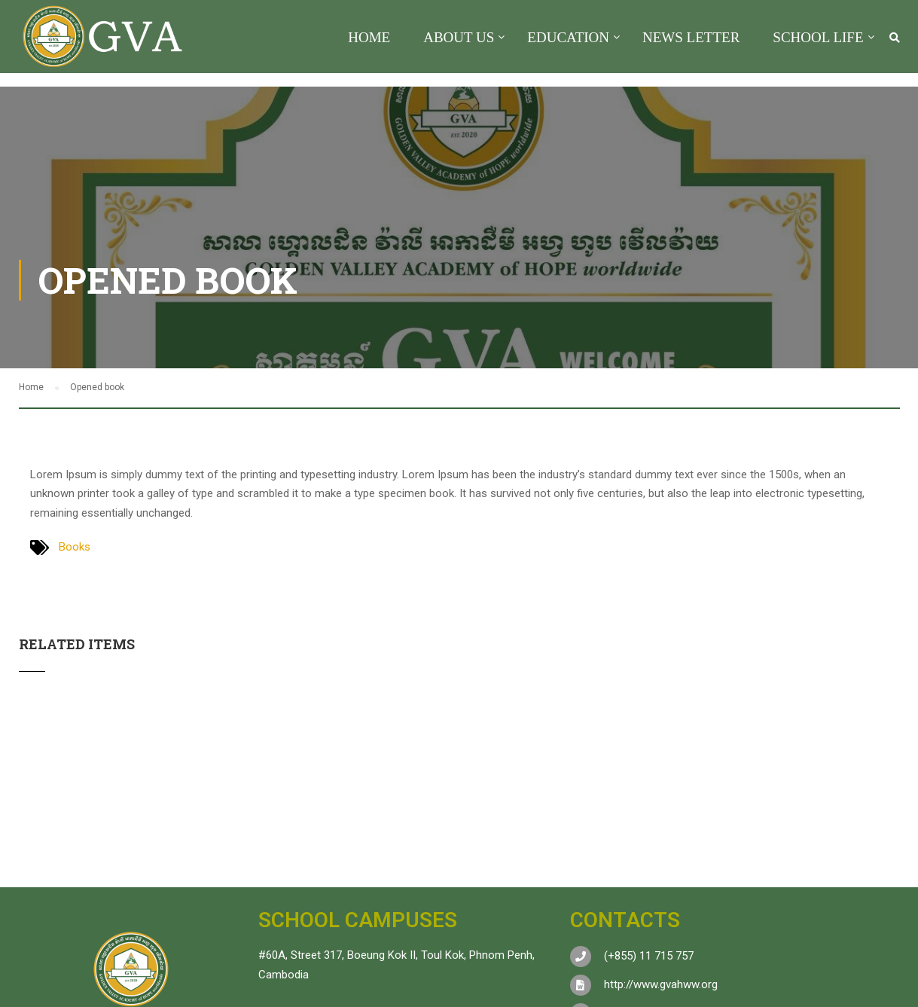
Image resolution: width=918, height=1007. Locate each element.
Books (74, 547)
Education (568, 37)
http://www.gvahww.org (661, 984)
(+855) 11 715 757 (649, 956)
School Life (818, 37)
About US (458, 37)
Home (369, 37)
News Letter (691, 37)
